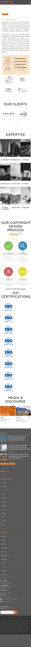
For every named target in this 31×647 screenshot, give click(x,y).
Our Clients (15, 104)
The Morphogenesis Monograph (5, 420)
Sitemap (26, 617)
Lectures (3, 502)
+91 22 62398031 (6, 583)
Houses (3, 551)
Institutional (4, 548)
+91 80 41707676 (6, 588)
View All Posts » (27, 434)
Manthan (3, 513)
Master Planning (5, 555)
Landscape (3, 559)
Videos (2, 509)
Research (3, 521)
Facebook (1, 464)
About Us (4, 475)
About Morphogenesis (9, 19)
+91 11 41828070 (6, 592)
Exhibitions (3, 505)
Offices (3, 540)
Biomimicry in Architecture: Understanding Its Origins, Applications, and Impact (17, 438)
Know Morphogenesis (6, 479)
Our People (4, 486)
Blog (2, 525)
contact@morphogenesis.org (9, 599)
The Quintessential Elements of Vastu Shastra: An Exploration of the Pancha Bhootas (19, 456)
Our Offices (4, 571)
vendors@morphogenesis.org (9, 601)
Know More (5, 14)
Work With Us (4, 574)
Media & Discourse (7, 490)
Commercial (4, 532)
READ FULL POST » (12, 442)
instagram (10, 464)
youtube (13, 464)
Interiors (3, 563)
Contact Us (5, 567)
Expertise (4, 528)
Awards (18, 417)
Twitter (4, 464)
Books (2, 417)
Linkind (7, 464)
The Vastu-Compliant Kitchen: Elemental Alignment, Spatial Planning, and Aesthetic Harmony (19, 447)
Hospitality (3, 544)
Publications (4, 498)
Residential (3, 536)
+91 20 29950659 (6, 597)
